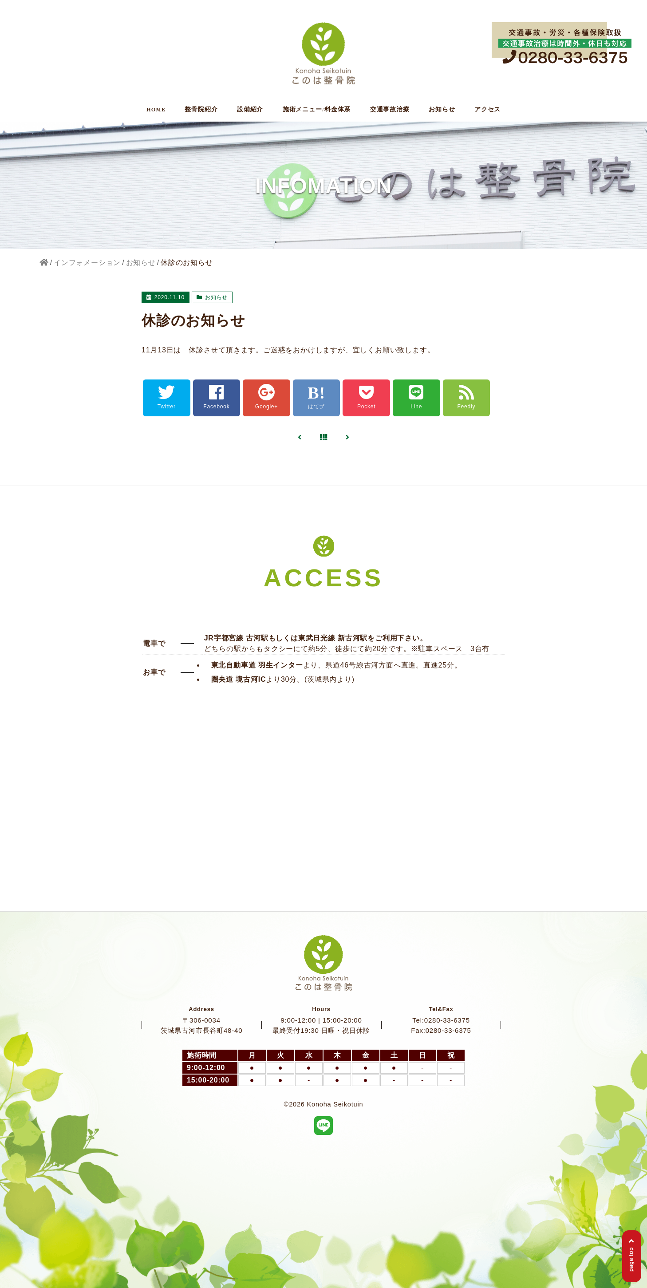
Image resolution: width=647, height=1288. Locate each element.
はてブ (316, 397)
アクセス (487, 109)
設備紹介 (250, 109)
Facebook (216, 397)
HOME (156, 109)
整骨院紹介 (201, 109)
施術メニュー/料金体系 (317, 109)
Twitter (167, 397)
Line (416, 397)
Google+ (266, 397)
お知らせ (442, 109)
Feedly (466, 397)
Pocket (366, 397)
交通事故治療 (390, 109)
